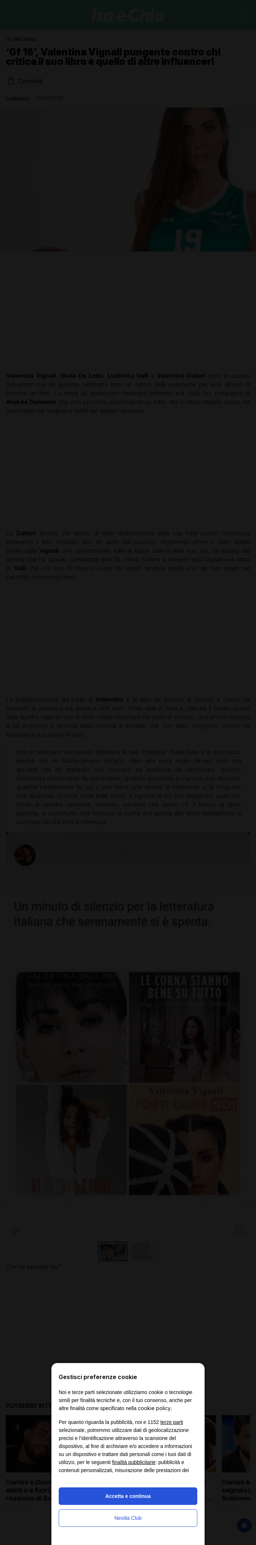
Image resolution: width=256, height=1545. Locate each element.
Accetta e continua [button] (128, 1496)
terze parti (171, 1422)
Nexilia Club (128, 1518)
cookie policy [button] (154, 1408)
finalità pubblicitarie (133, 1462)
